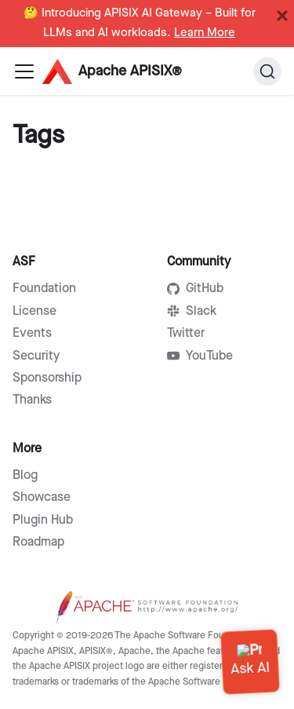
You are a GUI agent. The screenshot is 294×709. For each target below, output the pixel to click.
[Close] (282, 15)
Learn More (204, 33)
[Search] (267, 71)
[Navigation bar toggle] (24, 71)
